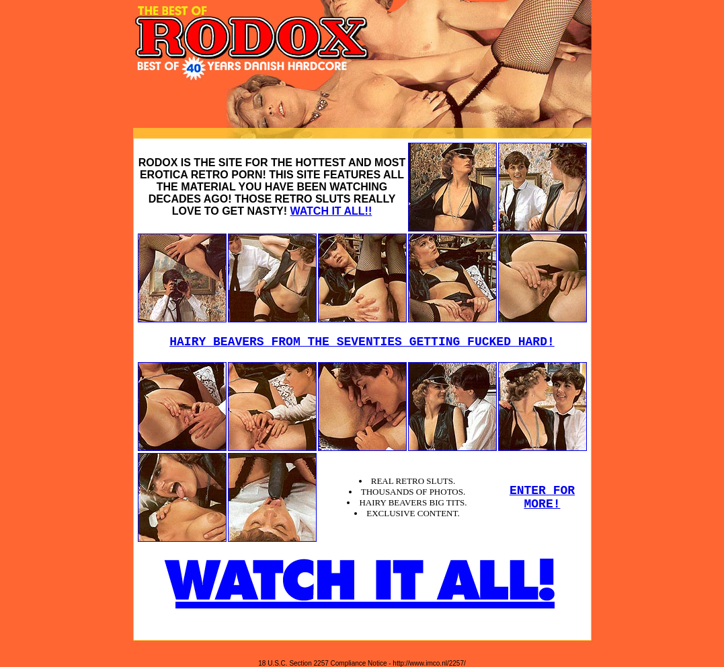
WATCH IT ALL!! (331, 211)
